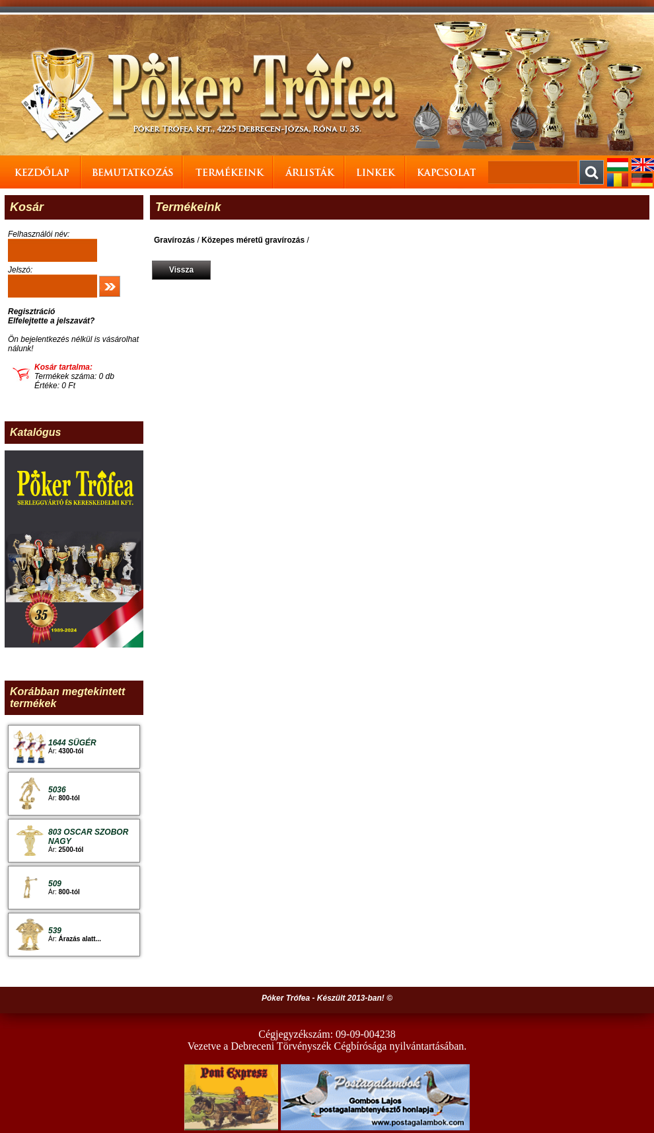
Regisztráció (31, 311)
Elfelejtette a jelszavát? (51, 320)
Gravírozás (174, 240)
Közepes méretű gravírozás (253, 240)
